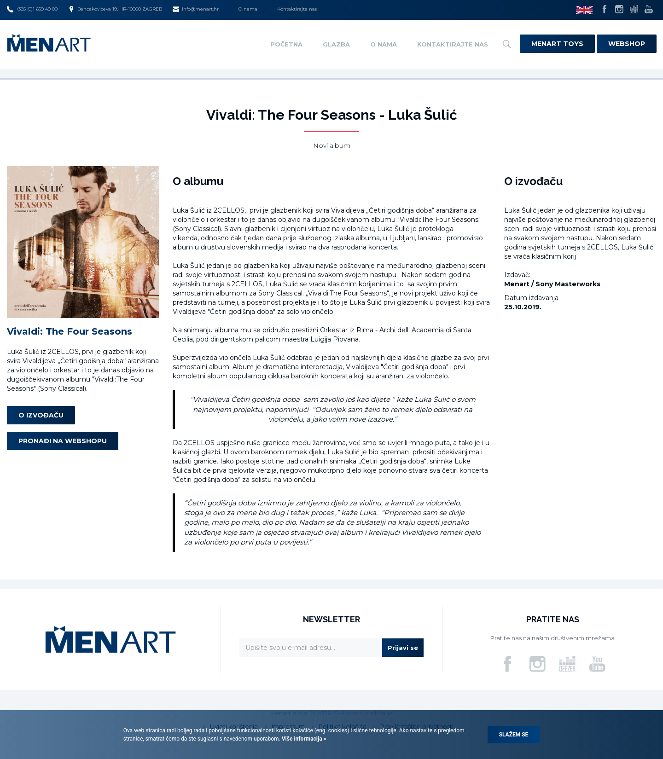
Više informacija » (303, 739)
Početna (286, 44)
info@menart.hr (196, 9)
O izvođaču (41, 415)
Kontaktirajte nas (297, 9)
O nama (247, 9)
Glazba (336, 44)
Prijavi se (403, 647)
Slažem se (514, 734)
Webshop (626, 44)
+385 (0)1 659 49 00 (32, 9)
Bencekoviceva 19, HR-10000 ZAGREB (115, 9)
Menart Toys (557, 44)
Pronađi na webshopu (62, 441)
